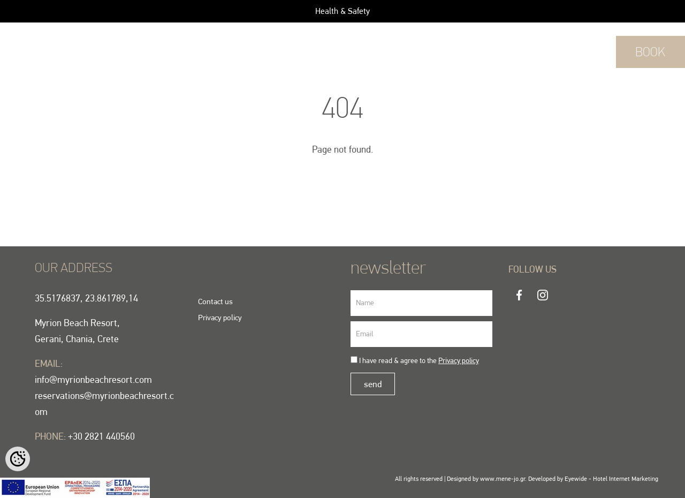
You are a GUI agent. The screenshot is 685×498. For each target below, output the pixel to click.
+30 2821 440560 (581, 51)
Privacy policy (220, 317)
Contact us (215, 301)
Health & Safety (342, 11)
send (373, 384)
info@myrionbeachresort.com (93, 379)
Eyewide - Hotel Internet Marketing (611, 478)
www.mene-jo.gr (502, 478)
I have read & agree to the (419, 360)
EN (53, 49)
